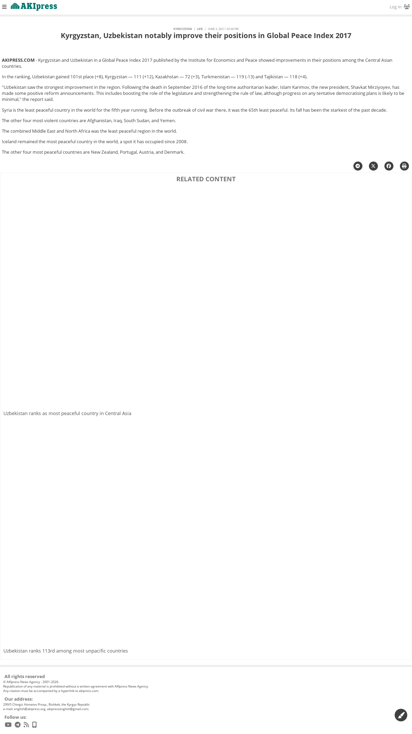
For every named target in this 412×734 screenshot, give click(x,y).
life (200, 29)
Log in (400, 7)
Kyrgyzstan (182, 29)
